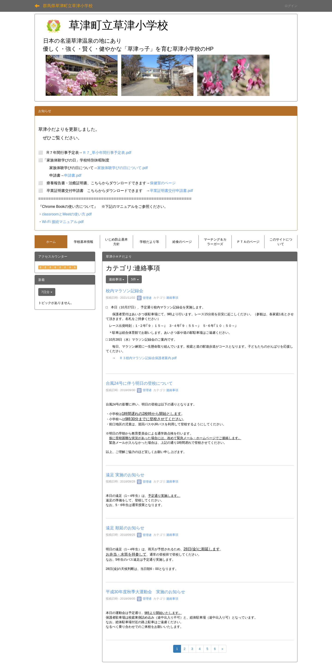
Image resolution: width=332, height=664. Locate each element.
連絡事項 (172, 298)
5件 (135, 279)
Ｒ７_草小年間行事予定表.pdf (107, 153)
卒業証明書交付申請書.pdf (171, 191)
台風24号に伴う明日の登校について (139, 383)
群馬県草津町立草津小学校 (68, 5)
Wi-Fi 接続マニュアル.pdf (62, 222)
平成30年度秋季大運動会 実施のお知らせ (145, 592)
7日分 (46, 292)
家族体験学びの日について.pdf (122, 168)
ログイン (291, 6)
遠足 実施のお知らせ (125, 475)
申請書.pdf (72, 175)
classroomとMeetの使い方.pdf (67, 214)
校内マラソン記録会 (124, 291)
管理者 (144, 298)
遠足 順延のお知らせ (125, 528)
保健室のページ (163, 183)
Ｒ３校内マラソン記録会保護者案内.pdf (147, 358)
